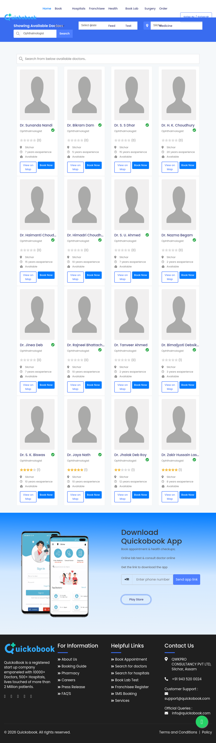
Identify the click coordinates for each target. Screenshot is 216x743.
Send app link (187, 579)
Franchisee (97, 16)
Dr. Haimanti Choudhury (39, 235)
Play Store (136, 599)
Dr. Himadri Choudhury (86, 235)
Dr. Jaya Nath (79, 455)
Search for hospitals (132, 673)
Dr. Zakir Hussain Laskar (181, 455)
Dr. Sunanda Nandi (36, 125)
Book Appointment (131, 659)
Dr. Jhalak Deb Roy (130, 455)
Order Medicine (165, 17)
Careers (68, 680)
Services (122, 700)
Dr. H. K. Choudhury (178, 125)
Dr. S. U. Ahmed (127, 235)
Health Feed (113, 17)
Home (47, 8)
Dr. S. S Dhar (124, 125)
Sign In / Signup (196, 17)
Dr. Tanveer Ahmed (131, 345)
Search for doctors (131, 666)
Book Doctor (59, 17)
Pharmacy (70, 673)
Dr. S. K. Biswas (32, 455)
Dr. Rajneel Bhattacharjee (86, 345)
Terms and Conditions (178, 732)
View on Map (28, 167)
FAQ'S (66, 693)
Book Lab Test (131, 17)
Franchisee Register (132, 687)
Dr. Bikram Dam (80, 125)
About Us (69, 659)
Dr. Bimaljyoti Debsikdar (181, 345)
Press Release (73, 687)
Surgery (150, 8)
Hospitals (78, 8)
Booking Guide (74, 666)
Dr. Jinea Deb (31, 345)
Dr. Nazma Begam (177, 235)
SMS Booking (126, 693)
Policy (207, 732)
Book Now (46, 165)
